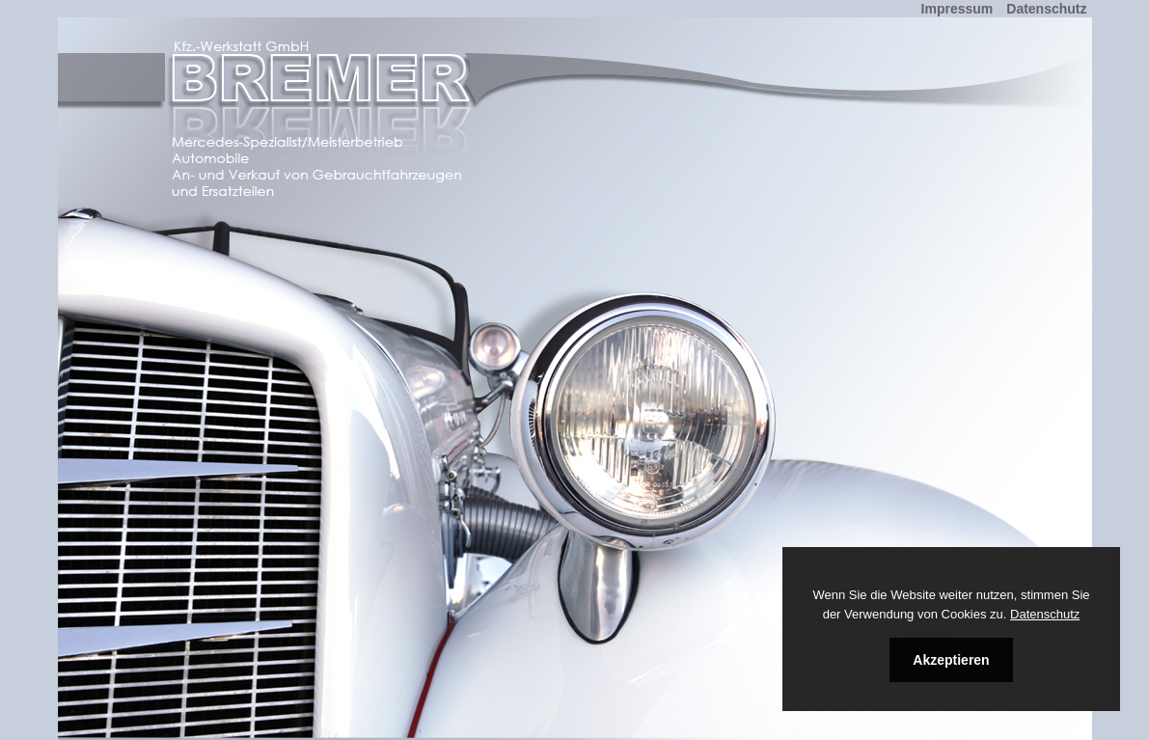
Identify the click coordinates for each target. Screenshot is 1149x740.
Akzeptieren (951, 660)
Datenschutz (1045, 614)
